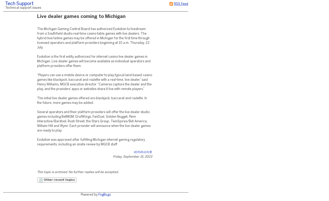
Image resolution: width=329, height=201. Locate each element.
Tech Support (19, 4)
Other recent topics (57, 180)
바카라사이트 (143, 152)
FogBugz (104, 194)
